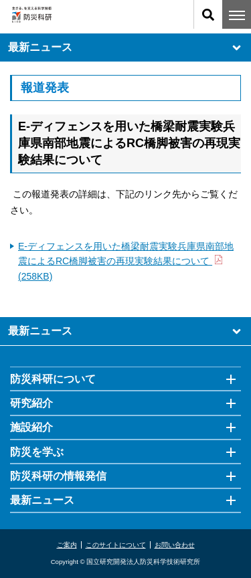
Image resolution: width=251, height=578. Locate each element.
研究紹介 (31, 403)
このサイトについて (116, 545)
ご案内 (67, 545)
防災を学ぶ (37, 452)
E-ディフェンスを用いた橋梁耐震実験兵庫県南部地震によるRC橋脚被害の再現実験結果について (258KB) (126, 261)
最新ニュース (125, 47)
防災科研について (53, 379)
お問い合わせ (175, 545)
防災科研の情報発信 (58, 476)
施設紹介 (31, 427)
